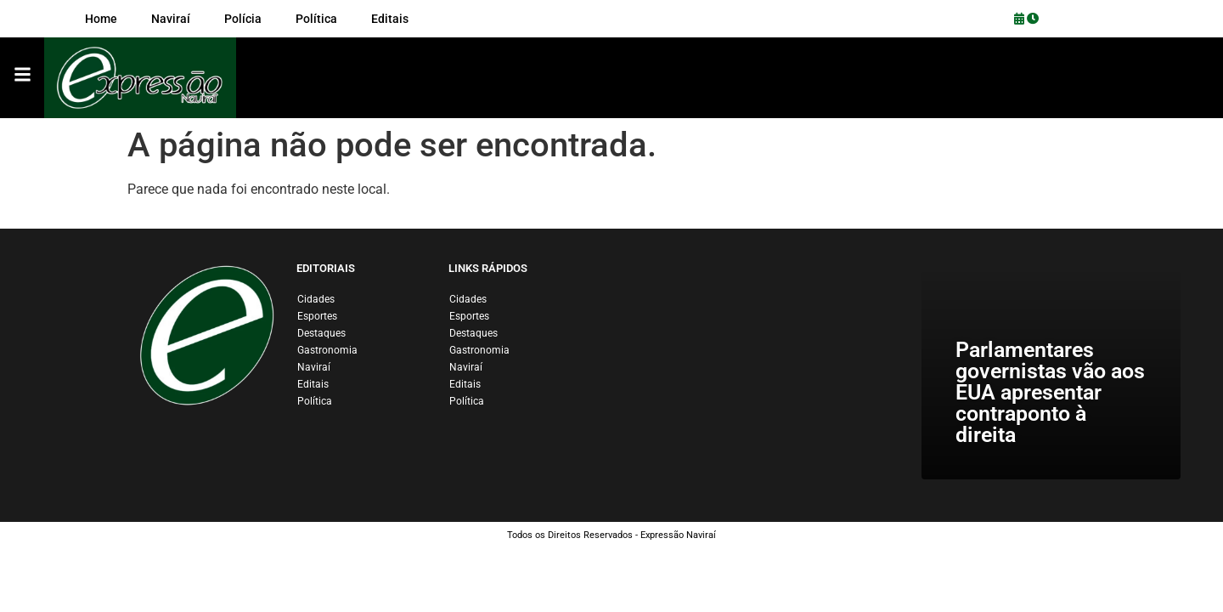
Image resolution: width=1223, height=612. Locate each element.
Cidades (316, 299)
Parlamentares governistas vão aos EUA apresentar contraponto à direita (1050, 392)
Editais (313, 384)
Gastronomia (327, 350)
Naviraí (313, 367)
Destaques (321, 333)
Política (314, 401)
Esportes (317, 316)
